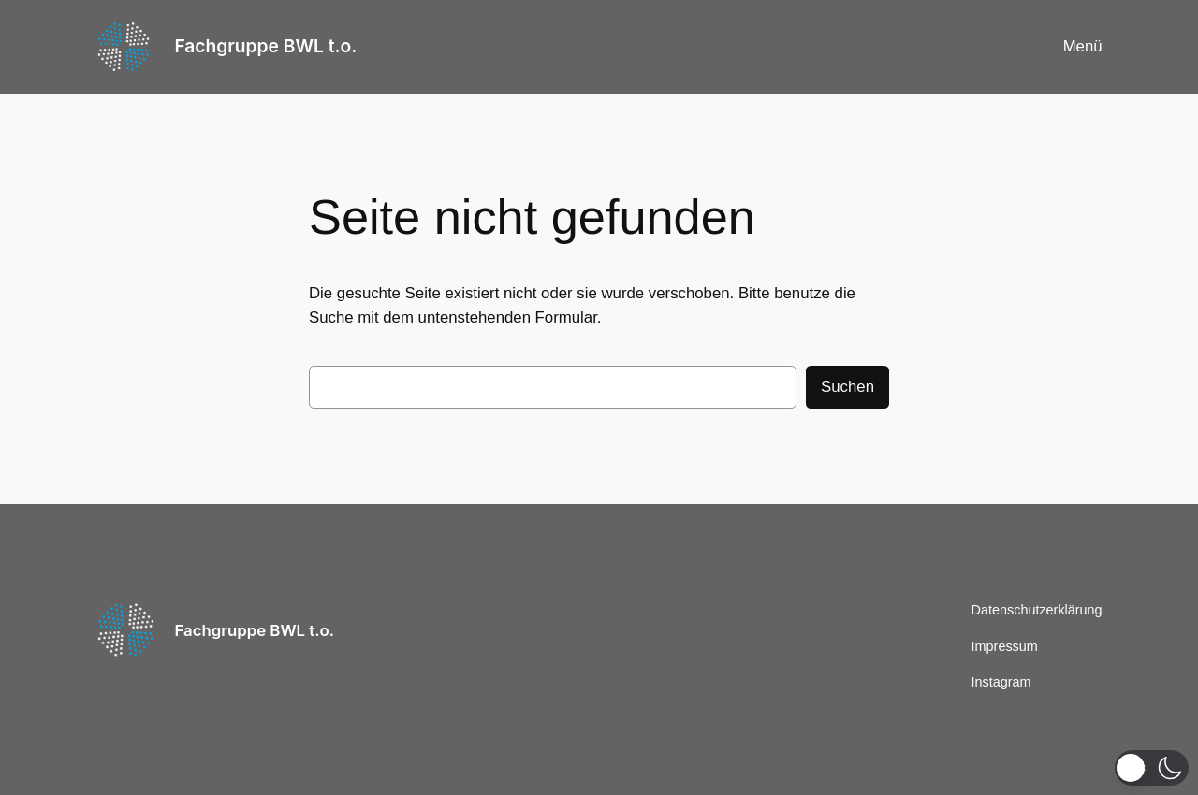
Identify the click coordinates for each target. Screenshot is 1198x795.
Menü (1083, 46)
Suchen (847, 387)
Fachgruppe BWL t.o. (265, 46)
